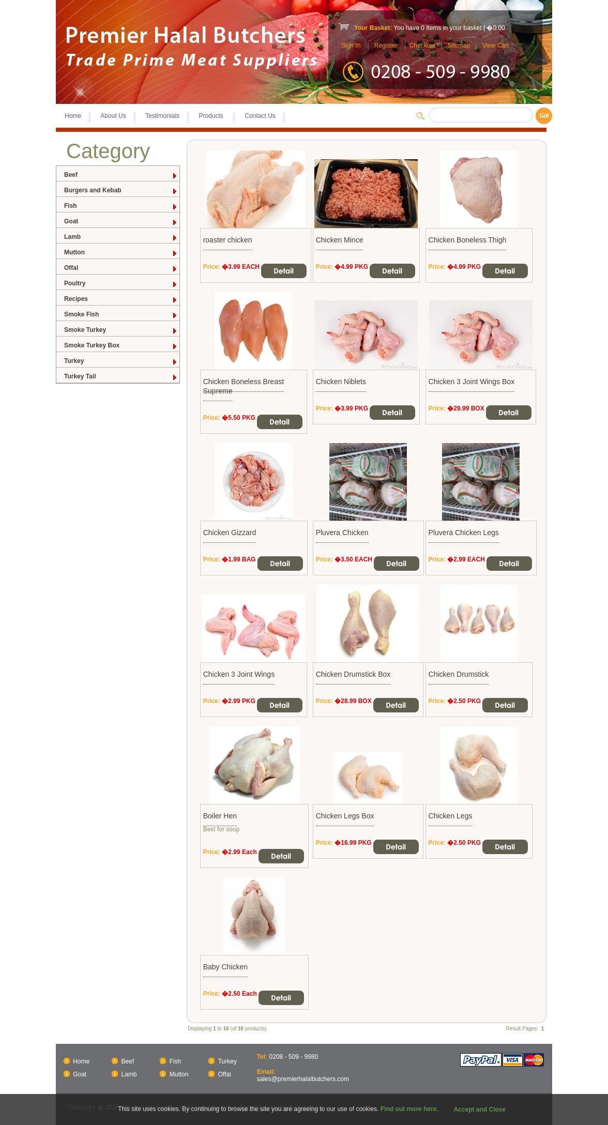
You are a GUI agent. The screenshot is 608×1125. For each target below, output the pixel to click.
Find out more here (409, 1109)
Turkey (121, 361)
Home (73, 115)
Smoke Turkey (121, 330)
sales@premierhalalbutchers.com (303, 1079)
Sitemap (458, 45)
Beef (121, 175)
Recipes (121, 299)
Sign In (350, 45)
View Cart (495, 45)
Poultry (121, 283)
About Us (113, 115)
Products (212, 115)
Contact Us (260, 115)
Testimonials (162, 115)
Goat (121, 221)
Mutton (121, 252)
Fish (121, 206)
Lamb (121, 237)
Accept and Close (479, 1109)
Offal (121, 268)
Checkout (422, 45)
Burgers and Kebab (121, 190)
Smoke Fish (121, 314)
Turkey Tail (121, 377)
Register (386, 45)
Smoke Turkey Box (121, 345)
